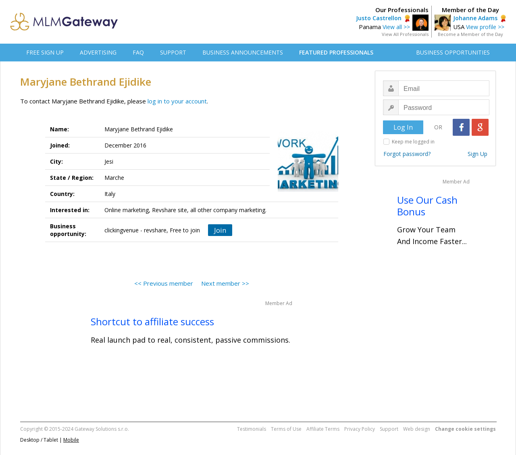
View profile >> (485, 27)
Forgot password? (407, 154)
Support (389, 429)
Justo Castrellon (379, 18)
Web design (416, 429)
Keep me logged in (413, 141)
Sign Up (477, 154)
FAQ (138, 52)
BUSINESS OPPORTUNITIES (453, 52)
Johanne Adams (475, 18)
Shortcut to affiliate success (152, 321)
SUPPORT (173, 52)
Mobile (71, 439)
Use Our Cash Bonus (427, 205)
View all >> (396, 27)
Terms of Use (286, 429)
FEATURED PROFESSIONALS (336, 52)
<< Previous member (163, 283)
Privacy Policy (359, 429)
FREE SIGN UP (45, 52)
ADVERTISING (98, 52)
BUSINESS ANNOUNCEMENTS (242, 52)
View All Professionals (405, 34)
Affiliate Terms (322, 429)
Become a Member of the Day (470, 34)
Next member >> (225, 283)
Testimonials (251, 429)
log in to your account (177, 101)
